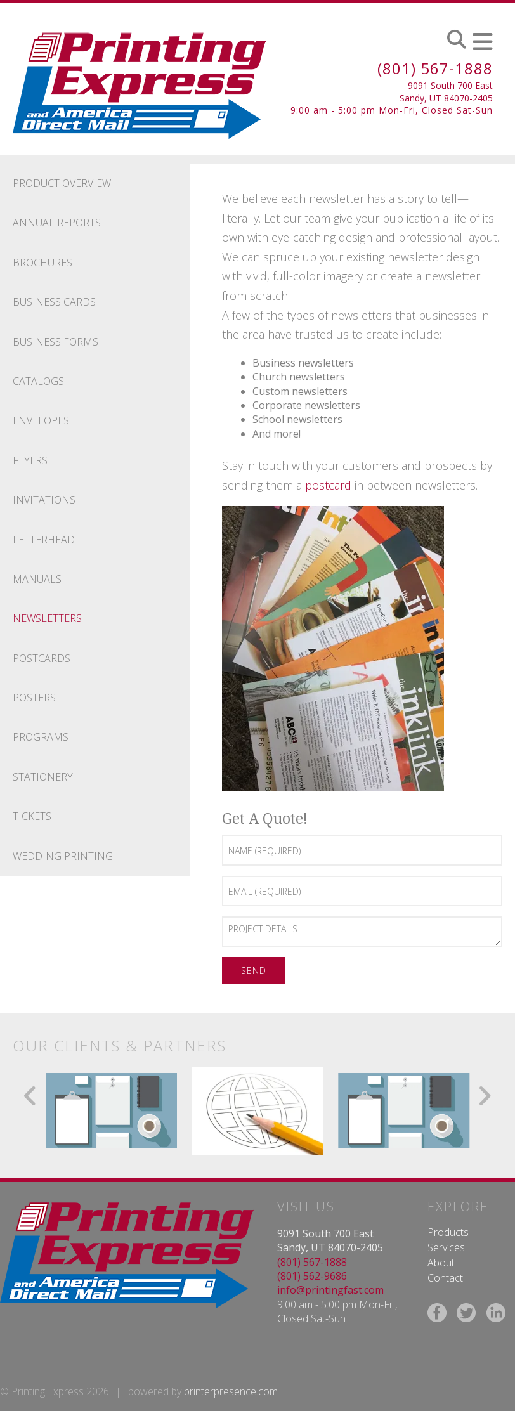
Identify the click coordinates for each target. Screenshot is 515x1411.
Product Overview (62, 183)
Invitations (44, 500)
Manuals (37, 579)
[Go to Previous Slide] (31, 1096)
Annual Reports (57, 223)
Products (448, 1232)
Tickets (32, 816)
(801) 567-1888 (435, 68)
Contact (445, 1278)
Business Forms (55, 342)
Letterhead (44, 540)
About (441, 1263)
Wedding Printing (63, 856)
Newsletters (47, 618)
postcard (328, 485)
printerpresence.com (231, 1391)
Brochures (42, 263)
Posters (34, 698)
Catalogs (38, 381)
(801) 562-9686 (312, 1276)
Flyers (30, 460)
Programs (40, 737)
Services (446, 1247)
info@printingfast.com (330, 1290)
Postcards (41, 658)
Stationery (43, 777)
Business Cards (54, 302)
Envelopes (41, 420)
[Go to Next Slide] (484, 1096)
